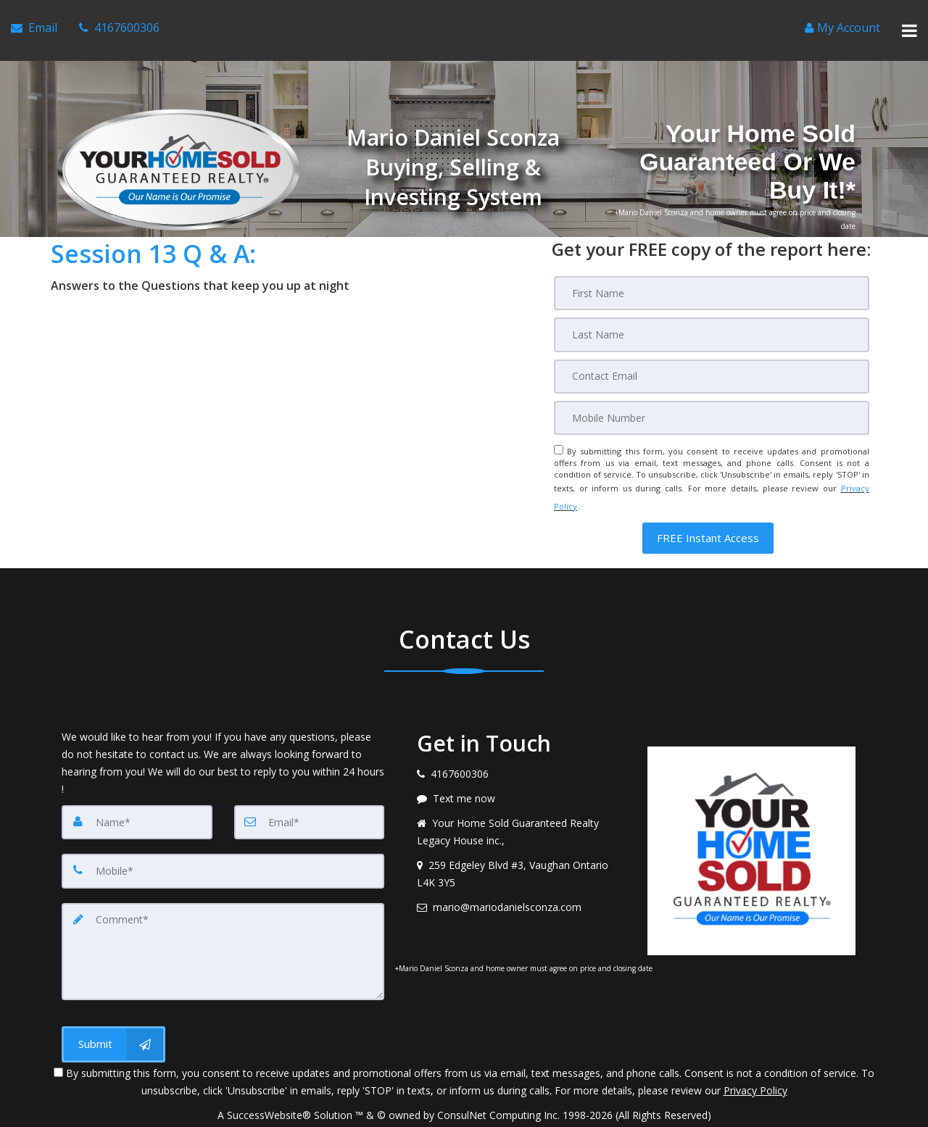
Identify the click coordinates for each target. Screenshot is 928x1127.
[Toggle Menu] (909, 22)
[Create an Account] (842, 22)
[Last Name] (711, 318)
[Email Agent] (34, 22)
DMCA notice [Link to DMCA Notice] (464, 1111)
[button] (708, 506)
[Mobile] (711, 399)
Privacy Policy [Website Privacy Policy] (755, 1051)
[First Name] (711, 277)
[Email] (711, 358)
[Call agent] (119, 22)
